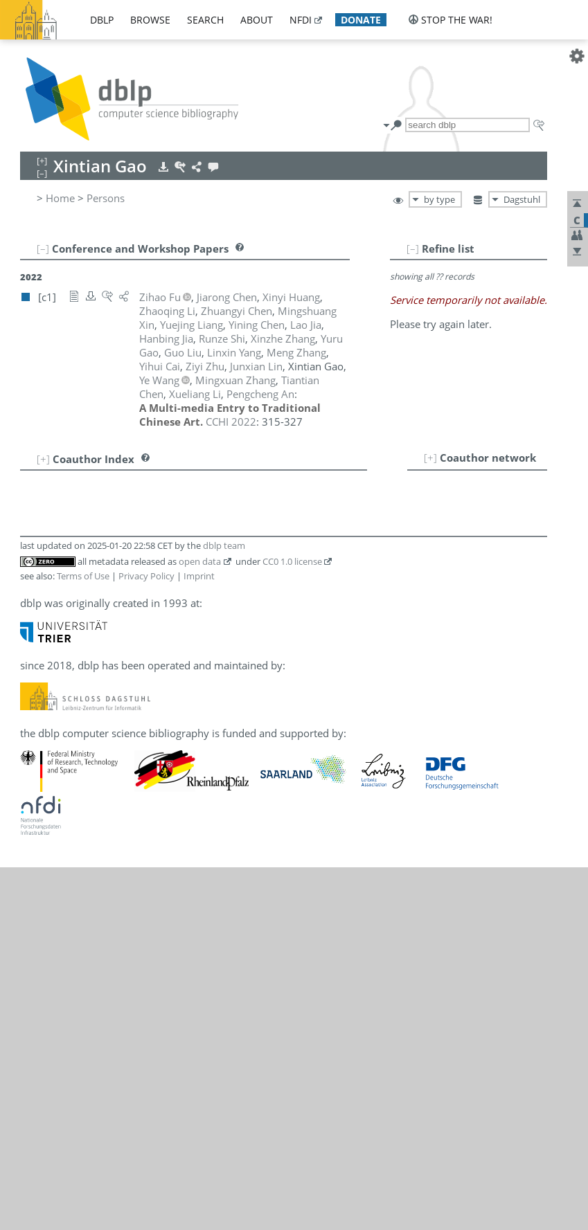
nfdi (300, 19)
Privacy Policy (146, 576)
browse (150, 19)
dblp (102, 19)
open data (200, 561)
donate (361, 19)
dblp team (224, 545)
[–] (413, 248)
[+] (430, 457)
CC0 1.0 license (292, 561)
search (205, 19)
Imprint (199, 576)
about (256, 19)
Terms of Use (83, 576)
